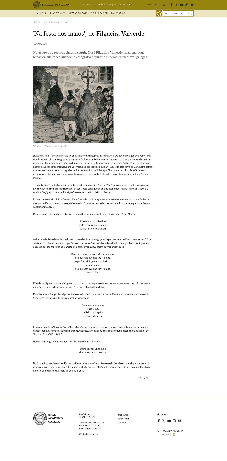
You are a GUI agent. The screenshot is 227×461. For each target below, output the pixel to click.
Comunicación (99, 13)
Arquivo (113, 5)
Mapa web (123, 414)
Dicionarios (118, 13)
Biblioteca (86, 5)
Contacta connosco (88, 434)
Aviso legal (123, 418)
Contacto (152, 5)
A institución (58, 13)
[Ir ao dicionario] (159, 13)
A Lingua (41, 13)
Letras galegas (78, 13)
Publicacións (126, 5)
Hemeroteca (100, 5)
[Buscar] (190, 13)
